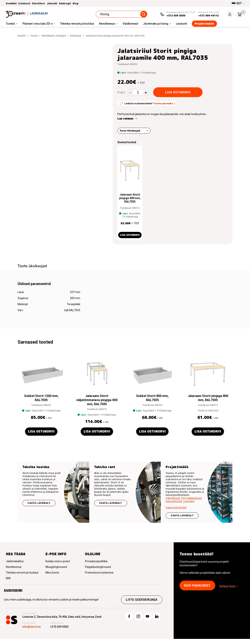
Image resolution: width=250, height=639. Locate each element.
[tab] (32, 266)
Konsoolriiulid (174, 501)
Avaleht (22, 35)
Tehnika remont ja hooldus (77, 23)
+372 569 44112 (208, 15)
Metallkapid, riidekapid (54, 35)
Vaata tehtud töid (176, 507)
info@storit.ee (31, 626)
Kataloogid (65, 3)
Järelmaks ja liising (155, 23)
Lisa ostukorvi (177, 92)
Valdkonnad (130, 23)
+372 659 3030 (175, 15)
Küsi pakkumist (197, 585)
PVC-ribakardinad (191, 498)
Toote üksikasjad (130, 130)
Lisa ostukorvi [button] (130, 235)
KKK (8, 578)
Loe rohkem (125, 119)
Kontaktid (11, 3)
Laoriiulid (188, 501)
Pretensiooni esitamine (99, 572)
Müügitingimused (56, 566)
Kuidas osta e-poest (58, 561)
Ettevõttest (38, 3)
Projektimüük (204, 24)
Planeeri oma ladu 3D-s (37, 23)
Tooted (10, 23)
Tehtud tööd (227, 586)
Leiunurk (181, 23)
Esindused (24, 3)
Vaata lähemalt (39, 503)
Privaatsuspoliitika (96, 561)
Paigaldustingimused (98, 566)
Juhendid (52, 3)
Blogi (75, 3)
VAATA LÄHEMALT (182, 515)
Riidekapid (75, 35)
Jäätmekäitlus (15, 561)
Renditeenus (107, 23)
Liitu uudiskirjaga (141, 600)
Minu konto (52, 572)
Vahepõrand (173, 498)
